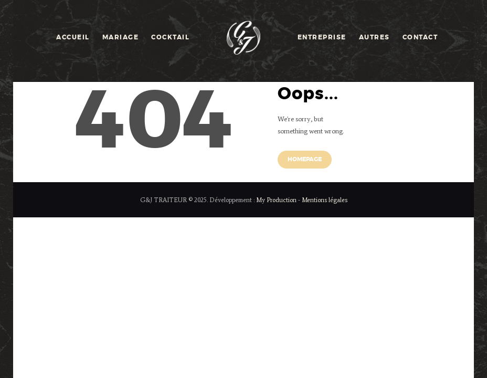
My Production (276, 200)
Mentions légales (324, 200)
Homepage (305, 159)
